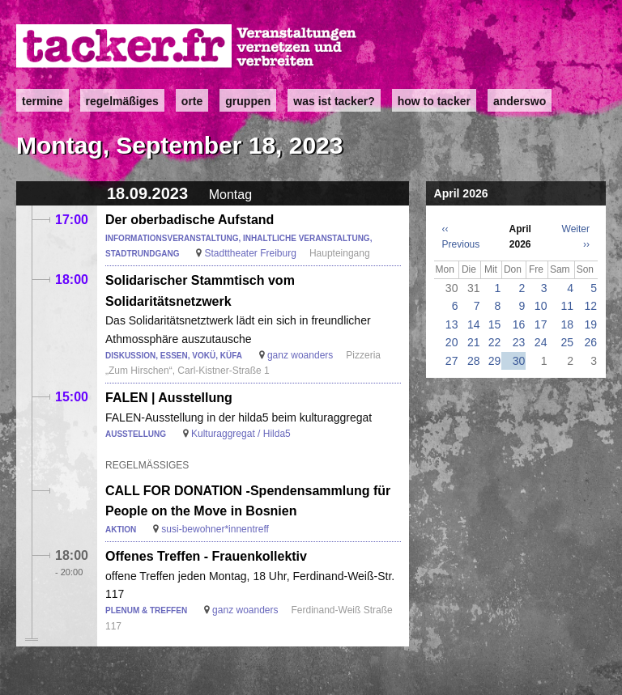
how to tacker (434, 101)
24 (541, 342)
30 (519, 360)
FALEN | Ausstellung (168, 398)
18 (567, 324)
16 (519, 324)
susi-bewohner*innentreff (215, 529)
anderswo (519, 101)
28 (473, 360)
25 (567, 342)
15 (494, 324)
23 (519, 342)
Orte (191, 101)
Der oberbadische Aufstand (189, 220)
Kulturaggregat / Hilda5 (241, 433)
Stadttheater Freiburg (250, 253)
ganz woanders (300, 355)
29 (494, 360)
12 (590, 305)
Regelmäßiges (122, 101)
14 (473, 324)
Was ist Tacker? (333, 101)
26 (590, 342)
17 (541, 324)
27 (451, 360)
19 (590, 324)
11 (567, 305)
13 (451, 324)
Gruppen (248, 101)
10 (541, 305)
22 (494, 342)
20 (451, 342)
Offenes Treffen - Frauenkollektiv (206, 556)
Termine (42, 101)
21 (473, 342)
